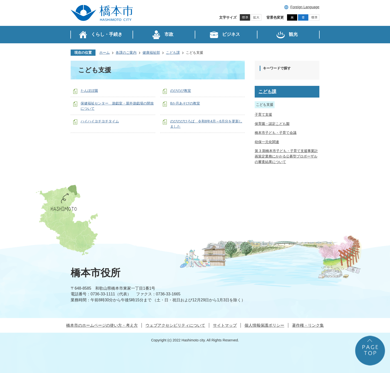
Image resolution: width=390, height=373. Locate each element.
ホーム (104, 52)
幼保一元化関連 (267, 142)
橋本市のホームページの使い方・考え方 (102, 325)
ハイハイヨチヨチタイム (100, 121)
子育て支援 (263, 114)
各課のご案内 (126, 52)
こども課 (173, 52)
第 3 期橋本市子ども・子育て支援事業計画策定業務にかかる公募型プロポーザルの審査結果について (286, 156)
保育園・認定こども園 (272, 124)
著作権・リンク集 (308, 325)
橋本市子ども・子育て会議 (275, 133)
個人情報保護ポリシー (264, 325)
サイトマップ (225, 325)
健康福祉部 (151, 52)
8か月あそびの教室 (185, 103)
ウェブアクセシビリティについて (175, 325)
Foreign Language (304, 7)
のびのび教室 (180, 91)
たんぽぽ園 (89, 91)
